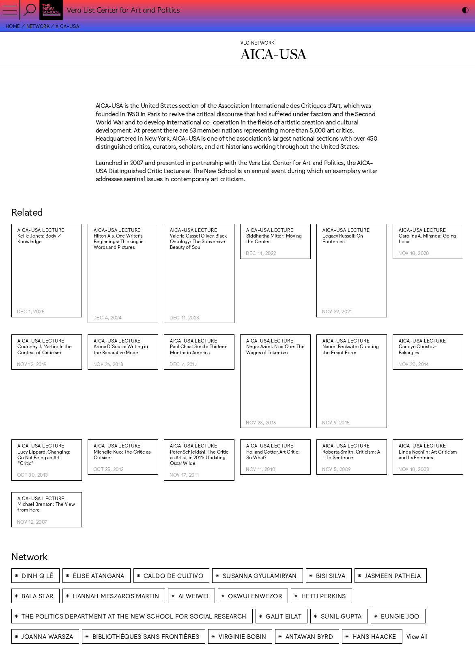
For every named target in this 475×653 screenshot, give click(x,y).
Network (38, 26)
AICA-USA (67, 26)
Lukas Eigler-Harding (424, 581)
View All (416, 519)
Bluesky (249, 605)
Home (13, 26)
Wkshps (388, 581)
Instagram (251, 593)
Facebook (251, 599)
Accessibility (253, 587)
